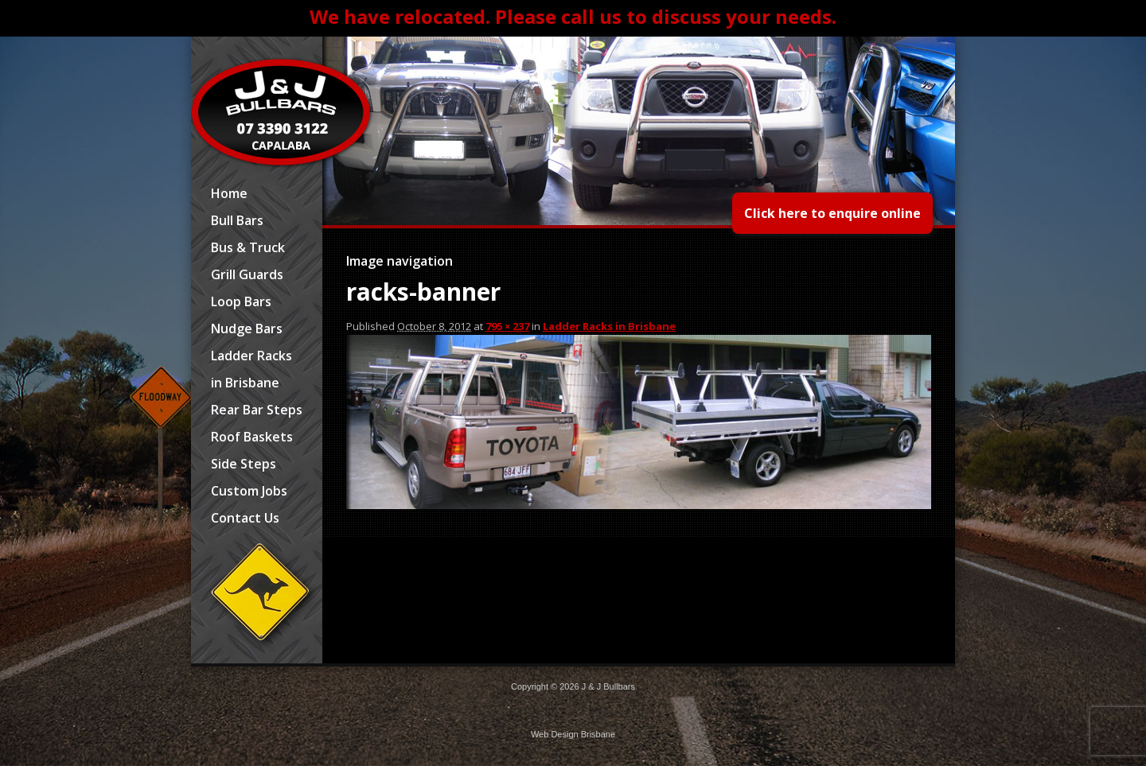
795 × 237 (507, 326)
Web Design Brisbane (573, 734)
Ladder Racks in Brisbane (251, 369)
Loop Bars (241, 301)
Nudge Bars (247, 328)
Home (229, 193)
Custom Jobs (249, 491)
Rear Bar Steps (256, 409)
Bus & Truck (248, 247)
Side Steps (243, 463)
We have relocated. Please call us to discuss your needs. (573, 16)
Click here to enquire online (832, 213)
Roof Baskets (252, 436)
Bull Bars (237, 220)
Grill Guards (247, 274)
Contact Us (245, 518)
